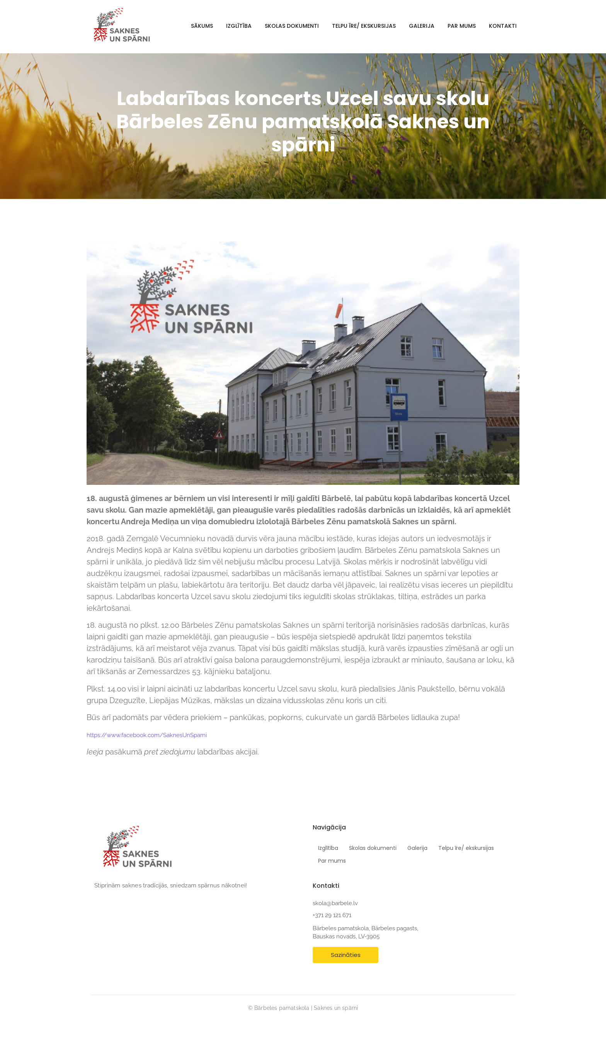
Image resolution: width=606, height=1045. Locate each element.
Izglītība (239, 26)
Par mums (462, 26)
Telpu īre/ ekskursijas (364, 26)
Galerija (421, 26)
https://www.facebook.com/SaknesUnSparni (147, 735)
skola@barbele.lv (335, 903)
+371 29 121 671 (332, 915)
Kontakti (503, 26)
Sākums (202, 26)
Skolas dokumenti (292, 26)
